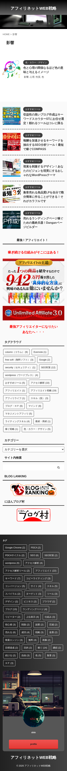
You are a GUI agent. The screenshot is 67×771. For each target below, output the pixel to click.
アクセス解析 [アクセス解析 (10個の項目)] (40, 382)
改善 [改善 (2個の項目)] (53, 632)
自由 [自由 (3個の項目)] (25, 655)
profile (33, 744)
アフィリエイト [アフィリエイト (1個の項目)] (15, 390)
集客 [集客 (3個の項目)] (51, 655)
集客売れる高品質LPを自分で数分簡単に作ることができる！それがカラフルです (43, 197)
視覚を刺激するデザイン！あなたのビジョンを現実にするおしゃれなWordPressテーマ (43, 171)
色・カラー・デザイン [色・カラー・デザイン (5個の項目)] (37, 429)
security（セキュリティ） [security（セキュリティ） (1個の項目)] (20, 367)
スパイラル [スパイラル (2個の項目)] (12, 593)
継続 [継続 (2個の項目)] (57, 647)
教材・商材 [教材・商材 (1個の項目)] (43, 421)
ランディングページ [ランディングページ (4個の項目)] (35, 609)
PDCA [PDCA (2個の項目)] (36, 547)
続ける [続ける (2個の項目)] (10, 655)
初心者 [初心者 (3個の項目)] (10, 624)
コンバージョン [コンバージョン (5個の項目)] (15, 586)
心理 (32, 77)
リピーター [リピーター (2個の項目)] (12, 617)
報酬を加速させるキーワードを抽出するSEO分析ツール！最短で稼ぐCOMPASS (43, 145)
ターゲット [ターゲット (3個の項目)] (33, 593)
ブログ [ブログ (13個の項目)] (11, 609)
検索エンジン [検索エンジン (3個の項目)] (14, 640)
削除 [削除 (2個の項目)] (25, 624)
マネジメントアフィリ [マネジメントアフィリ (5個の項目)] (18, 413)
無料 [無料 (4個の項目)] (32, 640)
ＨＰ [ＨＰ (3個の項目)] (9, 663)
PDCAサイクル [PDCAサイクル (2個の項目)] (14, 555)
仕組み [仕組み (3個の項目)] (50, 617)
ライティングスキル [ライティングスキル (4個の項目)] (17, 421)
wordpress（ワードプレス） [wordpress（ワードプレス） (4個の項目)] (21, 375)
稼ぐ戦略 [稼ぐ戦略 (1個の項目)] (11, 429)
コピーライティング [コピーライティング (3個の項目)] (38, 578)
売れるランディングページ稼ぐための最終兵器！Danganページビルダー (43, 223)
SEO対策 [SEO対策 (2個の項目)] (51, 555)
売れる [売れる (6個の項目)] (10, 632)
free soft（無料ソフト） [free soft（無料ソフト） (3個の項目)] (19, 359)
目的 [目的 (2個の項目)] (28, 647)
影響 (26, 77)
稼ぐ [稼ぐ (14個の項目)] (42, 647)
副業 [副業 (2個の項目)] (39, 624)
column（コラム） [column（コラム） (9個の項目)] (16, 352)
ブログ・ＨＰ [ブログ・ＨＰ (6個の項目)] (14, 406)
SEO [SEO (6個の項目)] (34, 555)
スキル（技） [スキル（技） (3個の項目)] (39, 398)
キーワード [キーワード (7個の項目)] (12, 578)
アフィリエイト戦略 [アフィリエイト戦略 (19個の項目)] (43, 390)
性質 (38, 77)
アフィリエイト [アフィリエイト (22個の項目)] (45, 570)
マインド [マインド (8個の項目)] (34, 406)
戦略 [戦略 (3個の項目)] (39, 632)
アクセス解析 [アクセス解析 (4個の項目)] (34, 563)
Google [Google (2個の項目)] (44, 359)
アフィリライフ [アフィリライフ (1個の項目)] (15, 398)
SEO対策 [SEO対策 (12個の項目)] (48, 367)
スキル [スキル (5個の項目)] (52, 586)
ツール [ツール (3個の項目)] (52, 593)
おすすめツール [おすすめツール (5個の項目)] (15, 382)
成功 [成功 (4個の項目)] (25, 632)
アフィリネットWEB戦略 (33, 8)
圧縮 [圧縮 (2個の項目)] (53, 624)
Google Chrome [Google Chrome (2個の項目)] (15, 547)
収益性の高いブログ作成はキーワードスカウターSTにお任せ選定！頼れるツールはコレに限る (43, 119)
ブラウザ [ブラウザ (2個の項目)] (48, 601)
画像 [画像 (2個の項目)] (46, 640)
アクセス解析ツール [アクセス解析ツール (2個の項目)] (17, 570)
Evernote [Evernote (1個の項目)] (40, 352)
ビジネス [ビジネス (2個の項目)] (30, 601)
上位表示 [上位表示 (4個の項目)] (32, 617)
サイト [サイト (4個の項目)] (36, 586)
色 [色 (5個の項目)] (38, 655)
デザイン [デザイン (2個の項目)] (11, 601)
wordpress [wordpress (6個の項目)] (12, 563)
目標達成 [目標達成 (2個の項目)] (11, 647)
